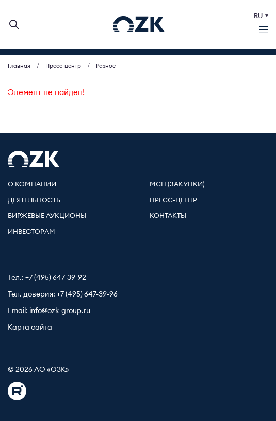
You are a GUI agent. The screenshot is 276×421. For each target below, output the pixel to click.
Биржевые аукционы (47, 216)
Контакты (168, 216)
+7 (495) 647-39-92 (55, 278)
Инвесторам (31, 232)
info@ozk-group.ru (59, 311)
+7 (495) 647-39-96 (87, 294)
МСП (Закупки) (177, 184)
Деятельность (34, 200)
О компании (32, 184)
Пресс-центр (173, 200)
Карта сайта (30, 327)
